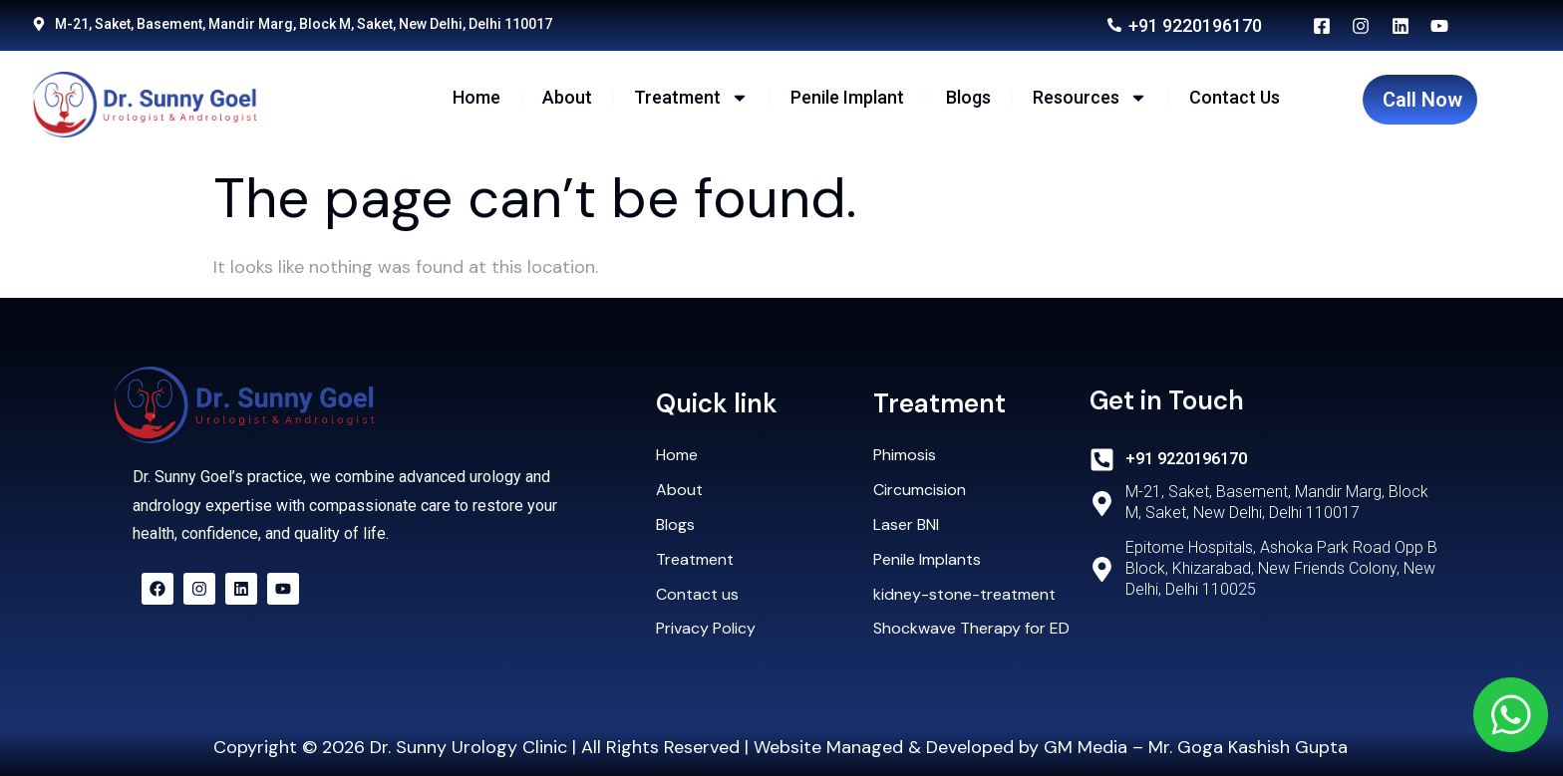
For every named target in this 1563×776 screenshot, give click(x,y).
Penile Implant (847, 97)
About (567, 97)
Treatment (691, 98)
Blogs (968, 97)
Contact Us (1234, 97)
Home (476, 97)
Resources (1090, 98)
